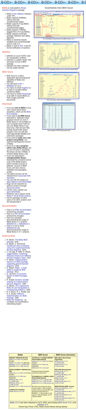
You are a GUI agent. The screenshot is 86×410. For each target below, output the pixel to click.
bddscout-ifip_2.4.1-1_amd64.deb (61, 372)
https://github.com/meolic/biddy (19, 182)
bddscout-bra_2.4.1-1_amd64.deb (61, 362)
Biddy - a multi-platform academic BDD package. (17, 270)
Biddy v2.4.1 (15, 403)
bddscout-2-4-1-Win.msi (40, 361)
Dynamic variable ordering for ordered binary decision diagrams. (18, 282)
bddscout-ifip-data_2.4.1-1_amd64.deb (63, 375)
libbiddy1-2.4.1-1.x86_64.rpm (19, 366)
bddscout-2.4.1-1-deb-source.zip (43, 383)
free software (18, 14)
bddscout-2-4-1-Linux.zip (40, 368)
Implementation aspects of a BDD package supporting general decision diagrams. (18, 263)
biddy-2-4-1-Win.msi (16, 359)
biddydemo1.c (12, 224)
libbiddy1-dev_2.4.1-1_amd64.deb (16, 380)
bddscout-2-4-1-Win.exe (40, 364)
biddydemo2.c (24, 224)
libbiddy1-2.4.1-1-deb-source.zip (20, 386)
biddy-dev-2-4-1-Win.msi (17, 373)
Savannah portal (13, 188)
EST (21, 46)
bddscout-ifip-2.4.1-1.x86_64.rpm (61, 378)
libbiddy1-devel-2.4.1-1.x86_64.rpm (16, 383)
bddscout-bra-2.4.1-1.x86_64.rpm (61, 365)
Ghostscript (26, 94)
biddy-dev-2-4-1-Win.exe (17, 376)
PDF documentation (22, 214)
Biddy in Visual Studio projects (19, 196)
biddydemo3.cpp (13, 228)
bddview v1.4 (43, 405)
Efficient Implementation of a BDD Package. (17, 296)
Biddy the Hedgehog (15, 300)
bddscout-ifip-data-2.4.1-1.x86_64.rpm (63, 382)
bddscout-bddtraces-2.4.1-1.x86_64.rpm (63, 395)
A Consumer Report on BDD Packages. (17, 275)
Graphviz (25, 88)
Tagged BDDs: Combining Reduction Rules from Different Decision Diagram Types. (19, 256)
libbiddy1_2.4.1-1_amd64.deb (19, 364)
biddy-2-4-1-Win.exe (16, 363)
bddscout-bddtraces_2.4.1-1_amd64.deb (64, 389)
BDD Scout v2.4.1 (65, 403)
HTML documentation (22, 210)
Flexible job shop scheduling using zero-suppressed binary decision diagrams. (18, 248)
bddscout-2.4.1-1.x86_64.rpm (42, 381)
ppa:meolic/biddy (13, 192)
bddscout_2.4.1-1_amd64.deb (42, 380)
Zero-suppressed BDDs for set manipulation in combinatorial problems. (18, 288)
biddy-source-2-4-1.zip (16, 391)
